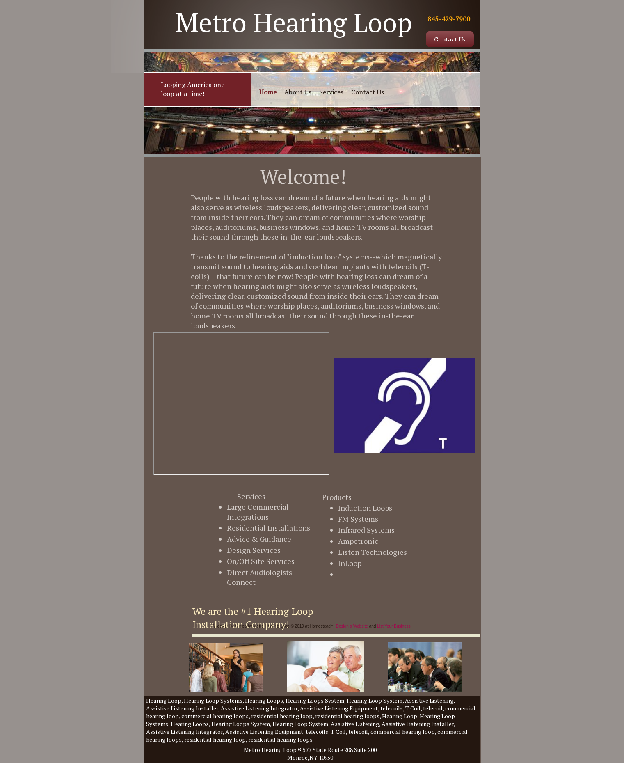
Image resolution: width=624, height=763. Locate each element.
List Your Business (394, 626)
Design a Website (352, 626)
